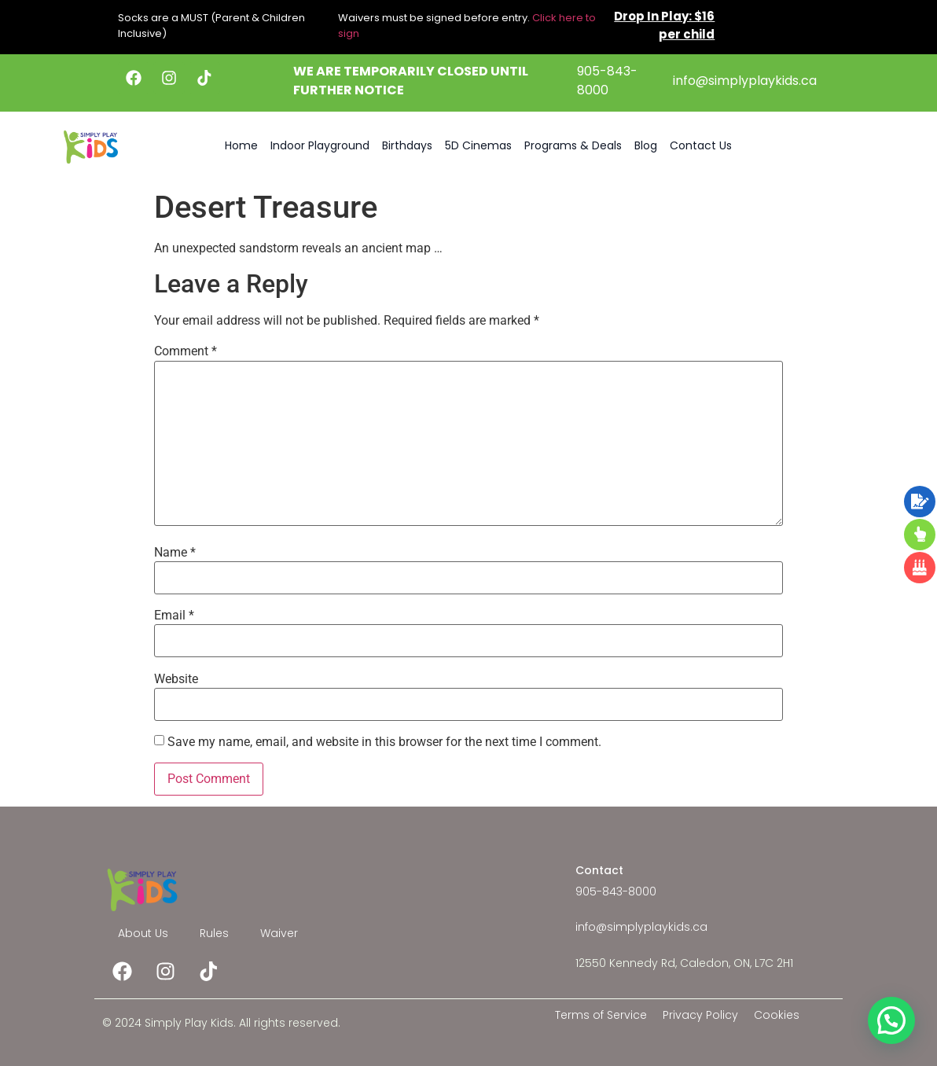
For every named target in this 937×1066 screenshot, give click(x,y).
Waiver (279, 933)
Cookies (776, 1015)
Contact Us (701, 145)
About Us (143, 933)
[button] (891, 1020)
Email (174, 615)
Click (544, 17)
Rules (214, 933)
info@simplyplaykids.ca (745, 81)
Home (241, 145)
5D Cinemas (478, 145)
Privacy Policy (700, 1015)
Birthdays (407, 145)
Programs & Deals (573, 145)
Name (175, 552)
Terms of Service (601, 1015)
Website (176, 679)
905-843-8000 (607, 80)
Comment (185, 351)
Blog (645, 145)
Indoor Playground (319, 145)
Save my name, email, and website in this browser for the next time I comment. (384, 742)
